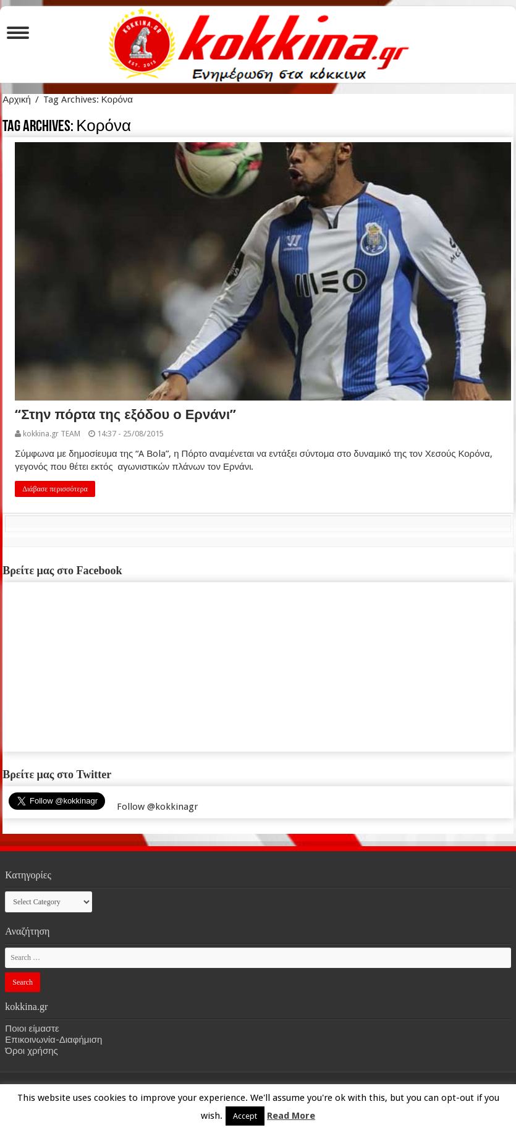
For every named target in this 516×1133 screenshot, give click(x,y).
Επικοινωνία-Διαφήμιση (53, 1039)
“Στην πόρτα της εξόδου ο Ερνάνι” (125, 414)
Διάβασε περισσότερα (55, 489)
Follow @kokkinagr (157, 806)
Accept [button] (245, 1116)
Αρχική (16, 99)
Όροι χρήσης (31, 1050)
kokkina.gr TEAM (51, 433)
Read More (291, 1115)
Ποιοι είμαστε (32, 1028)
